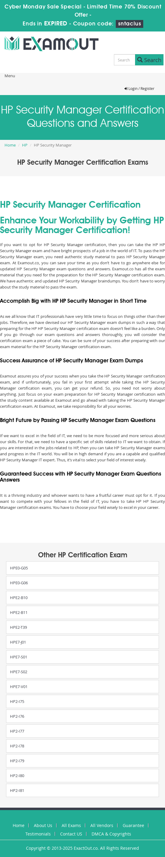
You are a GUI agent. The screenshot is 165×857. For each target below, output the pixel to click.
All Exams (71, 825)
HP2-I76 (17, 716)
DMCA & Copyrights (111, 834)
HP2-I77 (17, 731)
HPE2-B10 (19, 597)
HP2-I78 (17, 746)
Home (10, 145)
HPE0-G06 (19, 582)
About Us (43, 825)
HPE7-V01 (19, 686)
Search (149, 60)
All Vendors (101, 825)
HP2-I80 (17, 775)
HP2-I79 (17, 760)
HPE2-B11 (19, 612)
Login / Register (139, 88)
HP (25, 145)
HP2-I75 (17, 701)
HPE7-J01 (18, 642)
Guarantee (133, 825)
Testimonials (38, 834)
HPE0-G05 (19, 568)
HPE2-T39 (18, 627)
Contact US (71, 834)
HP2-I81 (17, 790)
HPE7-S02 (18, 671)
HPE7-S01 (18, 657)
